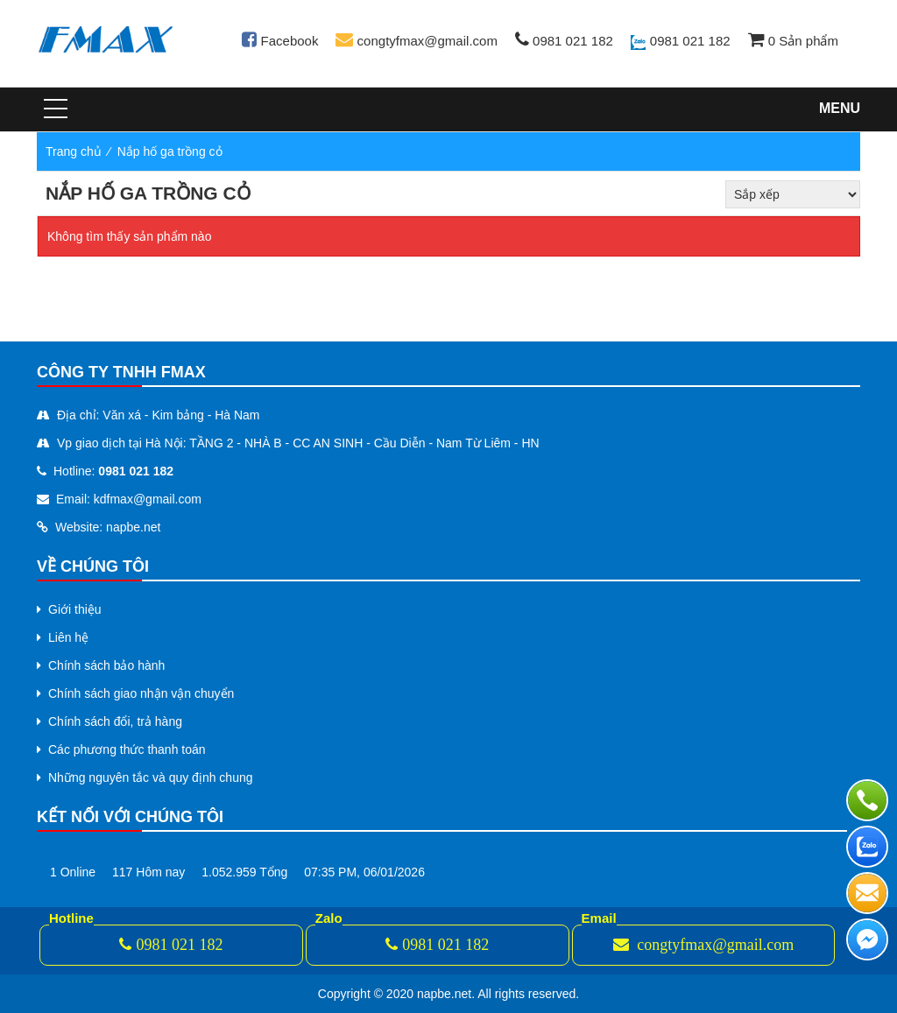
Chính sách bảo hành (106, 665)
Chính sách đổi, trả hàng (115, 721)
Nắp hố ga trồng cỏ (169, 151)
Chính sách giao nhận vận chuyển (141, 693)
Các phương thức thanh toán (127, 749)
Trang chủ (74, 151)
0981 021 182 (564, 40)
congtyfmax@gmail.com (416, 40)
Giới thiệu (75, 609)
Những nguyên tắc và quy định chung (150, 777)
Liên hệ (68, 637)
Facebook (280, 40)
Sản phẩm (793, 40)
